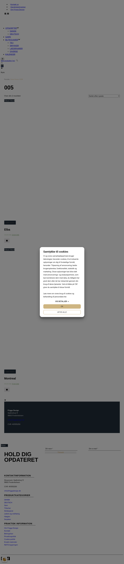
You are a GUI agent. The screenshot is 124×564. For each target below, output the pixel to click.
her (65, 297)
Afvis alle (62, 312)
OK (62, 306)
